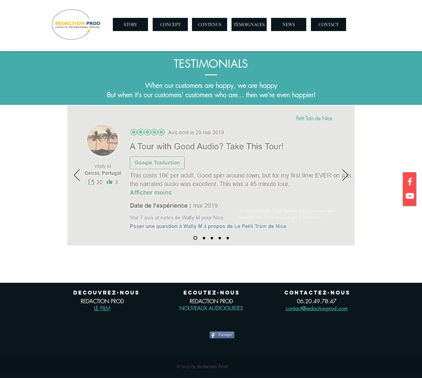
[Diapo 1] (195, 238)
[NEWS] (288, 24)
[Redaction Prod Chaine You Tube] (410, 196)
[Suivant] (345, 175)
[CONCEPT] (170, 24)
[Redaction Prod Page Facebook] (410, 181)
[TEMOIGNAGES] (249, 24)
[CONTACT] (328, 24)
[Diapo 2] (204, 238)
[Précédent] (77, 175)
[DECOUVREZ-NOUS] (106, 293)
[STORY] (130, 24)
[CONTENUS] (209, 24)
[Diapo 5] (228, 238)
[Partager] (222, 334)
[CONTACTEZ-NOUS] (317, 293)
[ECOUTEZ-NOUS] (211, 293)
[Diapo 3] (212, 238)
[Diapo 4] (220, 238)
